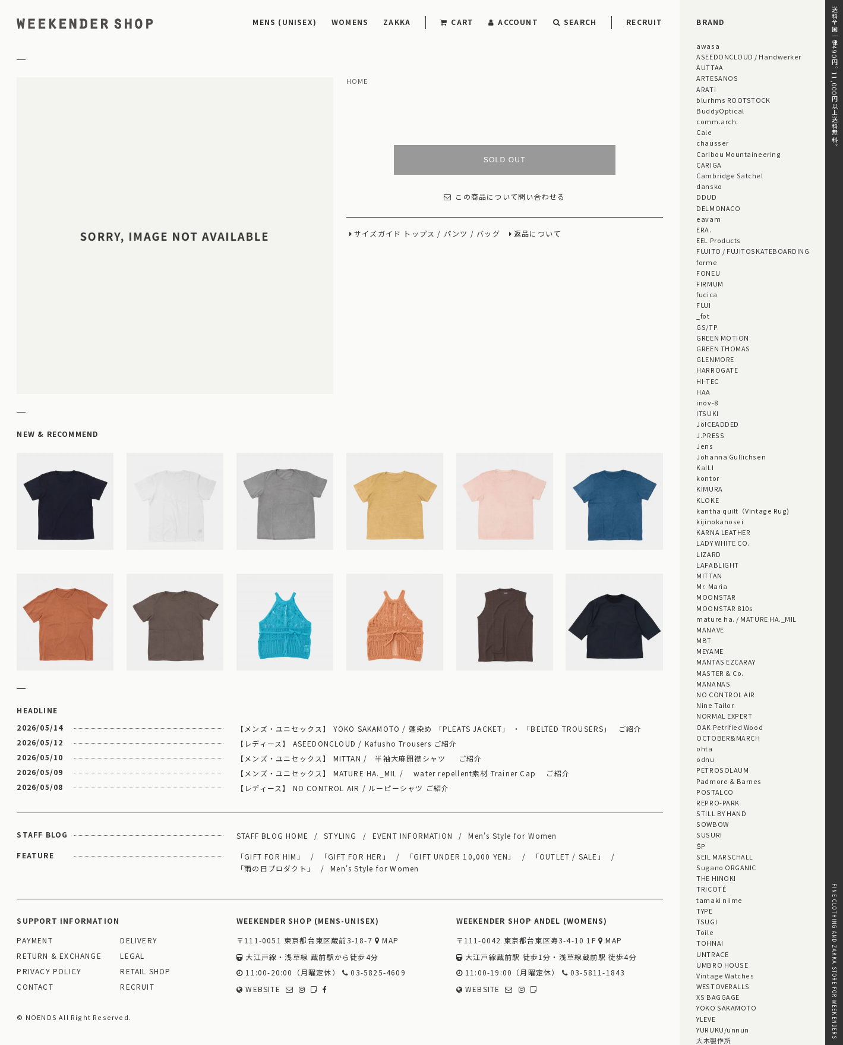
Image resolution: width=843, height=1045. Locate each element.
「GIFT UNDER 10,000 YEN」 (461, 856)
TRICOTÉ (711, 888)
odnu (705, 759)
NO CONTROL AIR (725, 694)
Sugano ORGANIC (726, 867)
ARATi (706, 89)
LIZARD (708, 554)
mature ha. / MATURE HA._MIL (746, 619)
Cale (704, 132)
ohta (704, 748)
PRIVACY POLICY (49, 971)
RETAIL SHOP (145, 971)
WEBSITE (258, 989)
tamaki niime (719, 900)
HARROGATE (717, 369)
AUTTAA (709, 67)
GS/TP (707, 327)
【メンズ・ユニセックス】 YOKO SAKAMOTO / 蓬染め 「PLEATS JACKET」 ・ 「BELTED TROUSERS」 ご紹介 (439, 728)
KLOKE (707, 500)
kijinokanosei (719, 521)
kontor (707, 478)
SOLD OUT (505, 160)
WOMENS (349, 22)
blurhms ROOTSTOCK (733, 100)
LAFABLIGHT (717, 564)
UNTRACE (712, 954)
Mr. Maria (711, 586)
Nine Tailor (715, 705)
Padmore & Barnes (729, 781)
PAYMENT (34, 940)
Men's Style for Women (512, 835)
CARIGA (708, 164)
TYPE (704, 910)
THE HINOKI (715, 878)
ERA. (703, 229)
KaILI (704, 467)
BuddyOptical (720, 110)
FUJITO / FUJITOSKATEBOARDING (752, 251)
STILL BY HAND (721, 813)
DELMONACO (718, 208)
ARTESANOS (717, 78)
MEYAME (709, 651)
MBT (704, 640)
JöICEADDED (717, 424)
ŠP (700, 846)
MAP (387, 940)
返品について (537, 233)
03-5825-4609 (374, 972)
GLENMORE (715, 359)
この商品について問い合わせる (504, 197)
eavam (708, 219)
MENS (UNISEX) (284, 22)
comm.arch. (717, 121)
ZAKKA (397, 22)
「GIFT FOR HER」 (355, 856)
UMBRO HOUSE (722, 965)
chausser (712, 142)
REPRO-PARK (717, 802)
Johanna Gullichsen (731, 456)
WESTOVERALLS (722, 986)
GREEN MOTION (722, 337)
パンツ (456, 233)
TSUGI (706, 921)
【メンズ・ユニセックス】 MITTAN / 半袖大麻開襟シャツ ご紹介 (359, 758)
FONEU (708, 273)
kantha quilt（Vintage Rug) (743, 510)
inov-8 (707, 402)
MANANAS (713, 683)
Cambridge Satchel (729, 175)
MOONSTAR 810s (724, 608)
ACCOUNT (513, 22)
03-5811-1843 (594, 972)
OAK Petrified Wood (729, 727)
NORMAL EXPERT (724, 715)
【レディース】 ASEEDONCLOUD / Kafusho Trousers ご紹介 (346, 743)
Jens (704, 446)
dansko (709, 186)
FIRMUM (709, 283)
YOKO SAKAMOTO (726, 1007)
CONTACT (35, 987)
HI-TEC (707, 381)
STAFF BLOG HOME (272, 835)
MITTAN (709, 575)
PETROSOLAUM (722, 770)
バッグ (488, 233)
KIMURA (709, 488)
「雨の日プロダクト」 (275, 868)
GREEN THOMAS (723, 348)
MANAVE (710, 629)
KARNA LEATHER (723, 532)
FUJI (703, 305)
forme (706, 262)
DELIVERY (138, 940)
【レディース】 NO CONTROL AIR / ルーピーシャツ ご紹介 (342, 788)
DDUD (706, 197)
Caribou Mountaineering (738, 154)
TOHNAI (709, 943)
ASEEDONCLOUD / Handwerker (748, 56)
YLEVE (705, 1019)
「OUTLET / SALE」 (568, 856)
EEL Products (718, 240)
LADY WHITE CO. (723, 542)
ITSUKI (707, 413)
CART (456, 22)
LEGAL (132, 956)
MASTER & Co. (719, 673)
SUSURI (709, 834)
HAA (703, 391)
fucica (706, 294)
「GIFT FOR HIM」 (270, 856)
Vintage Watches (725, 975)
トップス (419, 233)
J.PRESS (710, 435)
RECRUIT (644, 22)
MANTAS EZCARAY (726, 661)
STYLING (340, 835)
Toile (704, 932)
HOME (357, 81)
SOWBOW (712, 824)
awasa (707, 46)
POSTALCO (714, 792)
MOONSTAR (715, 597)
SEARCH (574, 22)
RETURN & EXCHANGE (59, 956)
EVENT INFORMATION (412, 835)
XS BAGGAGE (717, 997)
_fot (702, 315)
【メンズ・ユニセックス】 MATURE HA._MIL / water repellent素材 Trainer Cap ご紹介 (403, 773)
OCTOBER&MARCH (728, 737)
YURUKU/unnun (722, 1029)
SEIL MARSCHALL (724, 856)
